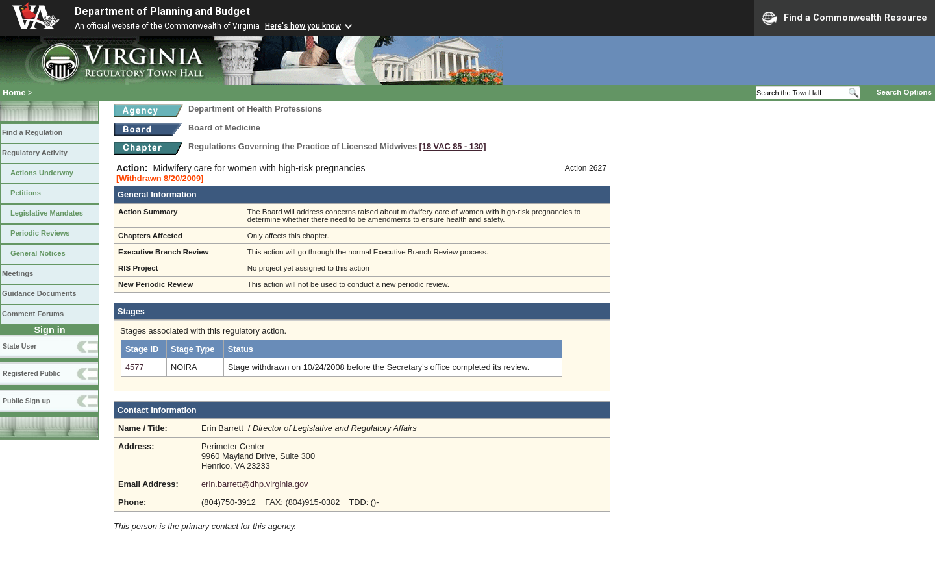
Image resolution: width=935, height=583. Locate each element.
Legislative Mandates (46, 213)
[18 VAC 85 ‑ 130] (452, 146)
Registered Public (31, 373)
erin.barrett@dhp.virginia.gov (254, 484)
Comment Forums (33, 313)
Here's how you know (303, 26)
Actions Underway (41, 173)
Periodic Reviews (40, 233)
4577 (134, 367)
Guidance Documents (39, 293)
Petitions (25, 193)
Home (14, 92)
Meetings (17, 273)
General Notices (38, 253)
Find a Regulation (32, 132)
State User (19, 346)
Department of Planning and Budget (162, 11)
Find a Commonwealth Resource (844, 18)
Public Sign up (26, 400)
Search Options (904, 92)
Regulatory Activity (35, 152)
